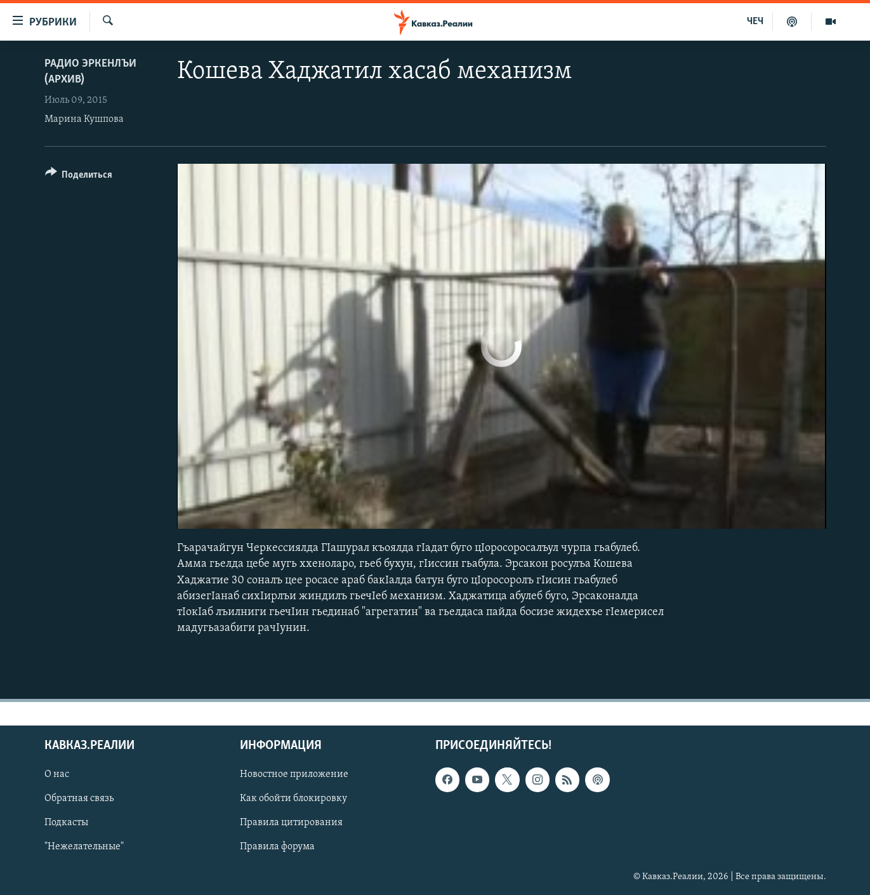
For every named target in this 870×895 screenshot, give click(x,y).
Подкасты (66, 823)
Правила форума (277, 847)
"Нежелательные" (84, 847)
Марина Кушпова (84, 119)
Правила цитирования (291, 823)
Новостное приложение (294, 775)
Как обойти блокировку (293, 799)
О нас (56, 775)
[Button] (79, 177)
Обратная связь (79, 799)
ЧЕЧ (755, 22)
